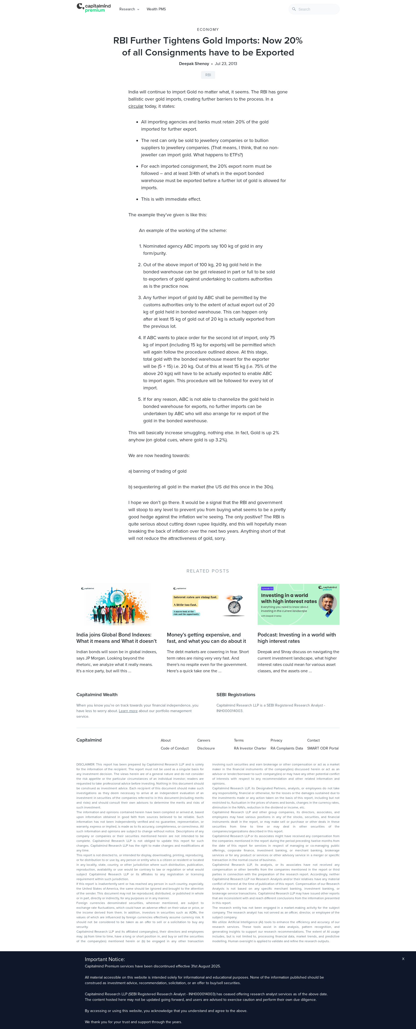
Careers (203, 740)
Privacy (276, 740)
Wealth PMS (156, 9)
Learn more (128, 711)
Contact (313, 740)
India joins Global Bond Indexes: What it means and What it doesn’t (116, 638)
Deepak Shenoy (194, 63)
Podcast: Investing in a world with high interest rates (297, 638)
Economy (208, 29)
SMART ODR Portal (323, 748)
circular (136, 106)
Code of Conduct (175, 748)
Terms (239, 740)
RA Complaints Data (287, 748)
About (166, 740)
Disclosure (206, 748)
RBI (208, 75)
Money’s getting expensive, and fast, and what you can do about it (206, 638)
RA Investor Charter (250, 748)
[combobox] (314, 9)
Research (127, 9)
